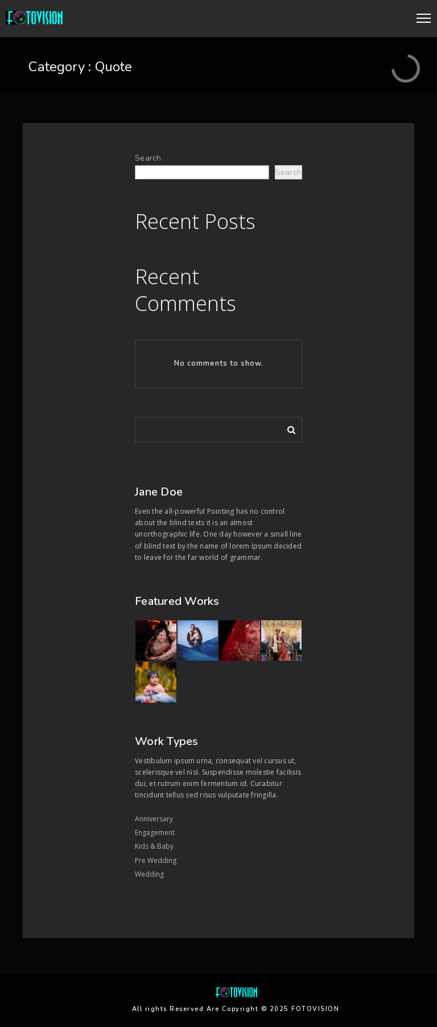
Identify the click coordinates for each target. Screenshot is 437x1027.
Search (148, 158)
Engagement (155, 832)
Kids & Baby (154, 846)
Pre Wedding (155, 860)
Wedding (149, 874)
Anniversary (154, 819)
